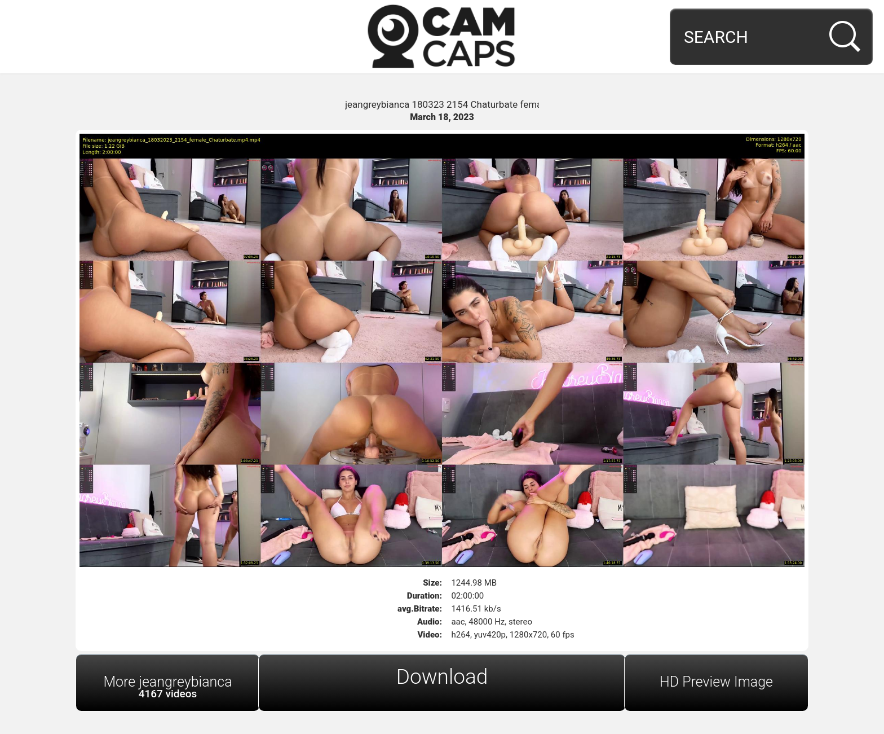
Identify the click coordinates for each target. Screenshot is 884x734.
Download (442, 677)
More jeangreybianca (167, 687)
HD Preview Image (716, 682)
